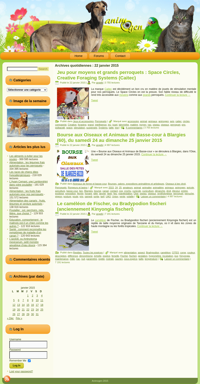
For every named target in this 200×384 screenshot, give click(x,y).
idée (95, 193)
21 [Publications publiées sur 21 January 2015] (23, 309)
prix (184, 124)
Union (115, 196)
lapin (109, 193)
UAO (108, 196)
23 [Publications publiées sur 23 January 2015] (32, 309)
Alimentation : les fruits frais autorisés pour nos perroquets (26, 193)
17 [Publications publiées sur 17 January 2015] (37, 305)
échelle (97, 256)
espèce (106, 256)
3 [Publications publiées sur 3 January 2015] (37, 295)
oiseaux (165, 124)
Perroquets (100, 121)
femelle (115, 256)
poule (75, 196)
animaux (152, 121)
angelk (99, 82)
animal (143, 121)
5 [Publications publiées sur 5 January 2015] (14, 300)
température (151, 259)
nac (149, 124)
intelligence (101, 124)
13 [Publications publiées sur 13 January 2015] (18, 305)
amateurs (128, 187)
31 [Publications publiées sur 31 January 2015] (37, 314)
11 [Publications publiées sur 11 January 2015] (41, 300)
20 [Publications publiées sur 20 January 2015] (18, 309)
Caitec (108, 89)
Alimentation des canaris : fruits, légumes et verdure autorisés (27, 202)
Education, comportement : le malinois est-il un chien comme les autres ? (28, 223)
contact (114, 191)
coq (121, 191)
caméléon (100, 220)
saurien (119, 259)
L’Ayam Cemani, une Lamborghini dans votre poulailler (28, 183)
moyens (123, 94)
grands (147, 94)
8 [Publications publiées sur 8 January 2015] (28, 300)
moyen (142, 124)
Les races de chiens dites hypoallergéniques (23, 174)
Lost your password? (21, 371)
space (69, 127)
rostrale (110, 259)
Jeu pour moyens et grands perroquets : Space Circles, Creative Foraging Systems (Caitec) (118, 75)
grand (91, 124)
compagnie (61, 124)
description (60, 256)
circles (186, 121)
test (117, 127)
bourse (97, 191)
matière (134, 124)
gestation (142, 256)
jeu (109, 124)
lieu (115, 193)
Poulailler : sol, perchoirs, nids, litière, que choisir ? (26, 212)
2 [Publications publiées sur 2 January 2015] (32, 295)
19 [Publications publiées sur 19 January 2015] (14, 309)
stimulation (79, 127)
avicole (190, 187)
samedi (88, 196)
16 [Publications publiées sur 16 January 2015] (32, 305)
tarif (102, 196)
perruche (189, 193)
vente (122, 196)
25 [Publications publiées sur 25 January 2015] (41, 309)
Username (15, 339)
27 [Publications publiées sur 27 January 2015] (18, 314)
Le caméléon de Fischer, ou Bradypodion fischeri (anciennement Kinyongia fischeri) (111, 206)
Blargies (88, 191)
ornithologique (164, 193)
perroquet (175, 124)
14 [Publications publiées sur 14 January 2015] (23, 305)
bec (81, 191)
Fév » (19, 318)
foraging (82, 124)
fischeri (133, 256)
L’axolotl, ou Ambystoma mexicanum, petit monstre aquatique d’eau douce (24, 242)
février (80, 193)
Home (78, 56)
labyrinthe (124, 124)
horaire (88, 193)
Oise (136, 193)
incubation (167, 256)
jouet (114, 124)
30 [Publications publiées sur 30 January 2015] (32, 314)
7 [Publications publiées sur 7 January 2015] (23, 300)
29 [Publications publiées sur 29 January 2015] (27, 314)
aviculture (60, 191)
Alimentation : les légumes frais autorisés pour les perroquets (27, 164)
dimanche (160, 191)
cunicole (136, 191)
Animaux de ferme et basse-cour (90, 183)
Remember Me (17, 360)
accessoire (133, 121)
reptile (101, 259)
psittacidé (60, 127)
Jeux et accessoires (83, 121)
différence (73, 256)
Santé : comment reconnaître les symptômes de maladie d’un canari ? (27, 232)
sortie (96, 196)
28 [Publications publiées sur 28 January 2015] (23, 314)
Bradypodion (152, 252)
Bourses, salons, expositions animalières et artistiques (136, 183)
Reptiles (77, 252)
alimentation (130, 252)
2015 (111, 187)
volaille (130, 196)
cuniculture (148, 191)
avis (172, 121)
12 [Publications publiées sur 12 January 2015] (14, 305)
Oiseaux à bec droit (176, 183)
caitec (179, 121)
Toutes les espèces (93, 252)
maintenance (62, 259)
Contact (120, 56)
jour (176, 256)
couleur (191, 252)
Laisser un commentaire (153, 196)
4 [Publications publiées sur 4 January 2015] (42, 295)
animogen (164, 121)
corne (183, 252)
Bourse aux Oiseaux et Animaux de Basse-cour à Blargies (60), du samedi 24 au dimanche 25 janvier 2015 (121, 137)
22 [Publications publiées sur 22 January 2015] (27, 309)
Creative (72, 124)
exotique (59, 193)
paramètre (91, 259)
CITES (175, 252)
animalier (146, 187)
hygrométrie (155, 256)
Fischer (124, 256)
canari (106, 191)
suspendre (91, 127)
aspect (141, 252)
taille (111, 127)
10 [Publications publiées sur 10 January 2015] (37, 300)
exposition (70, 193)
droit (168, 191)
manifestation (125, 193)
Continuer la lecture (177, 94)
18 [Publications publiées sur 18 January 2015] (41, 305)
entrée (184, 191)
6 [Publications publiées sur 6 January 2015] (18, 300)
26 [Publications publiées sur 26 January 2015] (14, 314)
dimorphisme (86, 256)
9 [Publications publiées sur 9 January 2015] (32, 300)
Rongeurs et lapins (77, 187)
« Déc (10, 318)
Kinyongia (185, 256)
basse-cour (72, 191)
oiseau (156, 124)
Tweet (94, 100)
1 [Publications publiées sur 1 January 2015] (28, 295)
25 (120, 187)
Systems (103, 127)
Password (15, 349)
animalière (158, 187)
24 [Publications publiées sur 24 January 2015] (37, 309)
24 (116, 187)
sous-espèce (130, 259)
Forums (99, 56)
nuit (83, 259)
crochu (127, 191)
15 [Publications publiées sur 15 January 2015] (27, 305)
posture (67, 196)
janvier (102, 193)
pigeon (58, 196)
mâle (72, 259)
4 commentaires (134, 127)
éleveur (176, 191)
